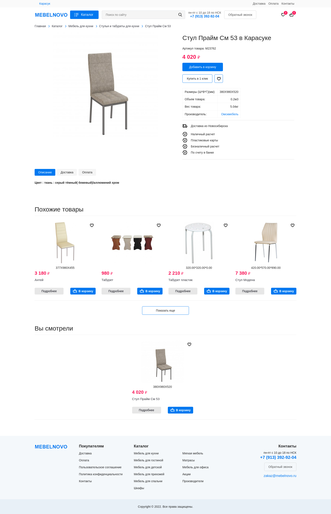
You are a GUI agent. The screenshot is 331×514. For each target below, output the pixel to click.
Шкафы (139, 488)
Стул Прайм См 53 (146, 399)
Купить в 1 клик (197, 78)
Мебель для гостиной (148, 460)
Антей (39, 280)
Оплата (273, 3)
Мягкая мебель (192, 453)
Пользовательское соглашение (100, 467)
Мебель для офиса (195, 467)
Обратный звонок (240, 14)
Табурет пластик (180, 280)
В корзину (86, 291)
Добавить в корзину (202, 67)
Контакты (288, 3)
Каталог (87, 14)
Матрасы (188, 460)
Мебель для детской (148, 467)
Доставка (259, 3)
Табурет (107, 280)
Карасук (44, 3)
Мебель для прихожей (149, 474)
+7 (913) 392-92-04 (204, 16)
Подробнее (49, 291)
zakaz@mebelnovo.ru (280, 476)
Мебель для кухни (146, 453)
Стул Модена (245, 280)
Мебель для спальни (148, 481)
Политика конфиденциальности (101, 474)
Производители (192, 481)
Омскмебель (230, 114)
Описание (45, 172)
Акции (186, 474)
